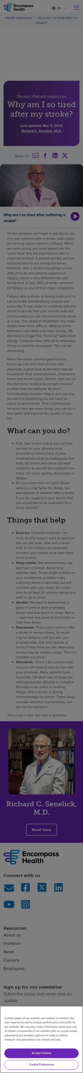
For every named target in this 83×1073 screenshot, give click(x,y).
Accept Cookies (41, 1053)
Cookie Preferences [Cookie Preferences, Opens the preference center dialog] (41, 1064)
